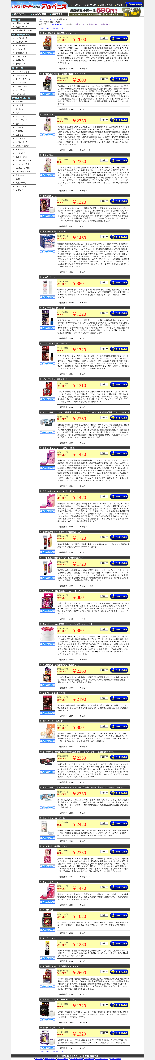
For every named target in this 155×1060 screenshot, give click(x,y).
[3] (45, 28)
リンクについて (101, 1059)
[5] (50, 28)
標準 (76, 24)
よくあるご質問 (76, 1059)
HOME (41, 19)
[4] (48, 28)
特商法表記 (88, 1059)
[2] (43, 28)
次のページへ (59, 28)
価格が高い (105, 24)
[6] (53, 28)
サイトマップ (49, 1059)
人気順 (83, 24)
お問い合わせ (115, 1059)
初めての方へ (62, 1059)
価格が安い (93, 24)
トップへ (38, 1059)
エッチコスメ (51, 19)
